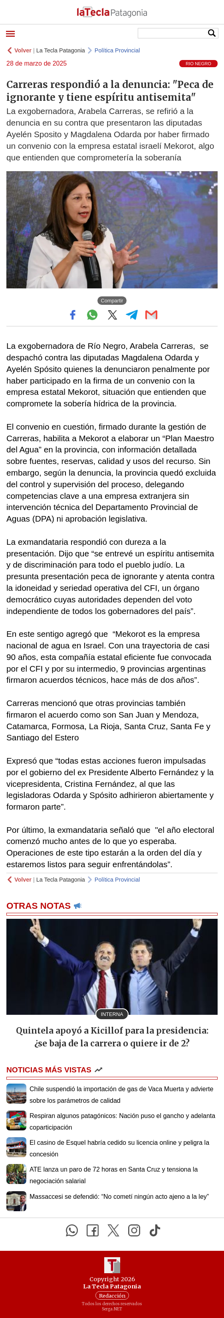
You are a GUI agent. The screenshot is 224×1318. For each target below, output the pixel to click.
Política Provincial (117, 50)
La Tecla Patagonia (60, 50)
